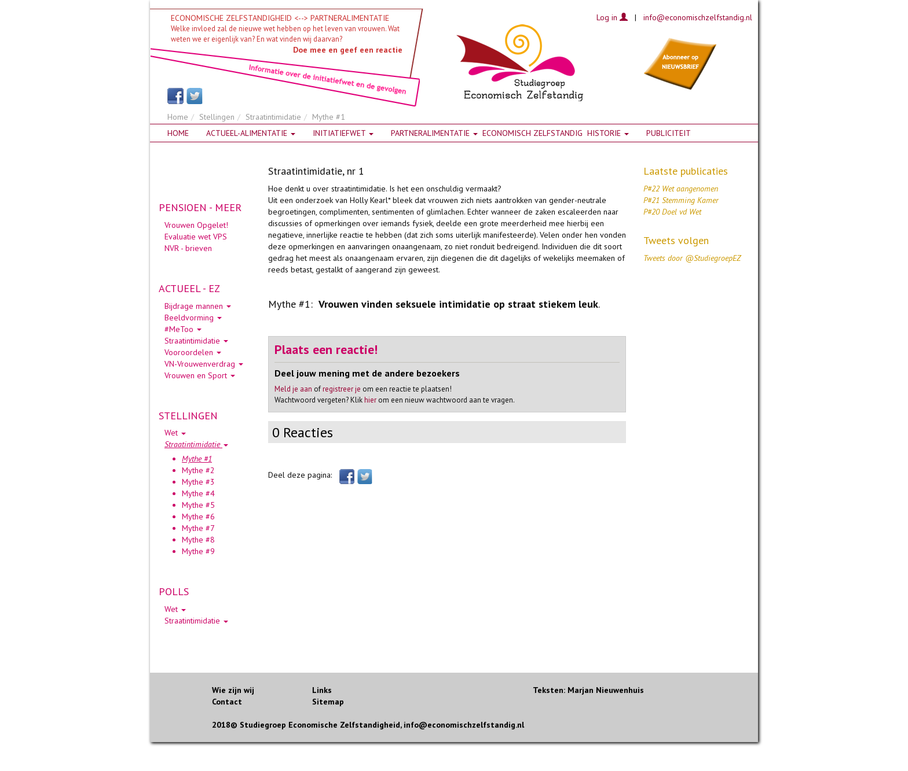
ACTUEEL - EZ (189, 288)
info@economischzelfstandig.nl (697, 17)
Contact (227, 701)
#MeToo (183, 329)
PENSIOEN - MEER (200, 207)
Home (177, 117)
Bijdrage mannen (197, 306)
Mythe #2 (198, 470)
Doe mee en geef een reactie (347, 50)
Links (322, 690)
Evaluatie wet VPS (195, 236)
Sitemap (328, 701)
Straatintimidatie (273, 117)
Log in (612, 17)
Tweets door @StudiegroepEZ (692, 258)
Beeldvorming (193, 317)
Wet (175, 432)
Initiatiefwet (343, 133)
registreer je (342, 389)
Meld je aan (293, 389)
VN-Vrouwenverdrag (203, 364)
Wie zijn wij (233, 690)
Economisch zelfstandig (532, 133)
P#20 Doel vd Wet (672, 211)
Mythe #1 (197, 458)
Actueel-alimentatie (250, 133)
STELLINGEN (188, 415)
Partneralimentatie (434, 133)
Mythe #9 (198, 551)
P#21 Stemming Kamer (681, 200)
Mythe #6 (198, 516)
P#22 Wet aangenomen (680, 188)
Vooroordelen (192, 352)
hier (370, 400)
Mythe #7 (198, 528)
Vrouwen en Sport (199, 375)
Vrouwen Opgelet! (196, 225)
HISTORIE (608, 133)
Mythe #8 (198, 539)
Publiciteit (668, 133)
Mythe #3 (198, 482)
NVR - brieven (188, 248)
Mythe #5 (198, 505)
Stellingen (217, 117)
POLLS (174, 591)
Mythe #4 (198, 493)
